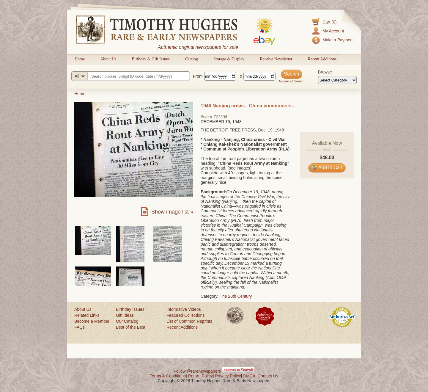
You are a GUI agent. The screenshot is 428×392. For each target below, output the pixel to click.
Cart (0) (329, 22)
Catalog (191, 59)
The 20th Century (236, 296)
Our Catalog (127, 321)
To (240, 76)
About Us (108, 59)
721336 (220, 117)
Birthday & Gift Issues (150, 59)
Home (80, 59)
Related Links (87, 315)
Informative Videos (183, 309)
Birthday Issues (130, 309)
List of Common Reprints (189, 321)
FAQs (79, 327)
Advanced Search (291, 81)
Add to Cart (327, 167)
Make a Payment (338, 39)
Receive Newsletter (276, 59)
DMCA (249, 376)
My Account (333, 31)
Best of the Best (130, 327)
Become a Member (91, 321)
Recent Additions (322, 59)
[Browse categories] (337, 80)
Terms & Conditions (168, 376)
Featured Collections (185, 315)
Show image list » (172, 212)
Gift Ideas (125, 315)
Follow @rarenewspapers (197, 371)
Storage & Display (228, 59)
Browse (325, 72)
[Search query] (130, 76)
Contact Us (268, 376)
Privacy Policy (228, 376)
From (198, 76)
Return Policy (200, 376)
